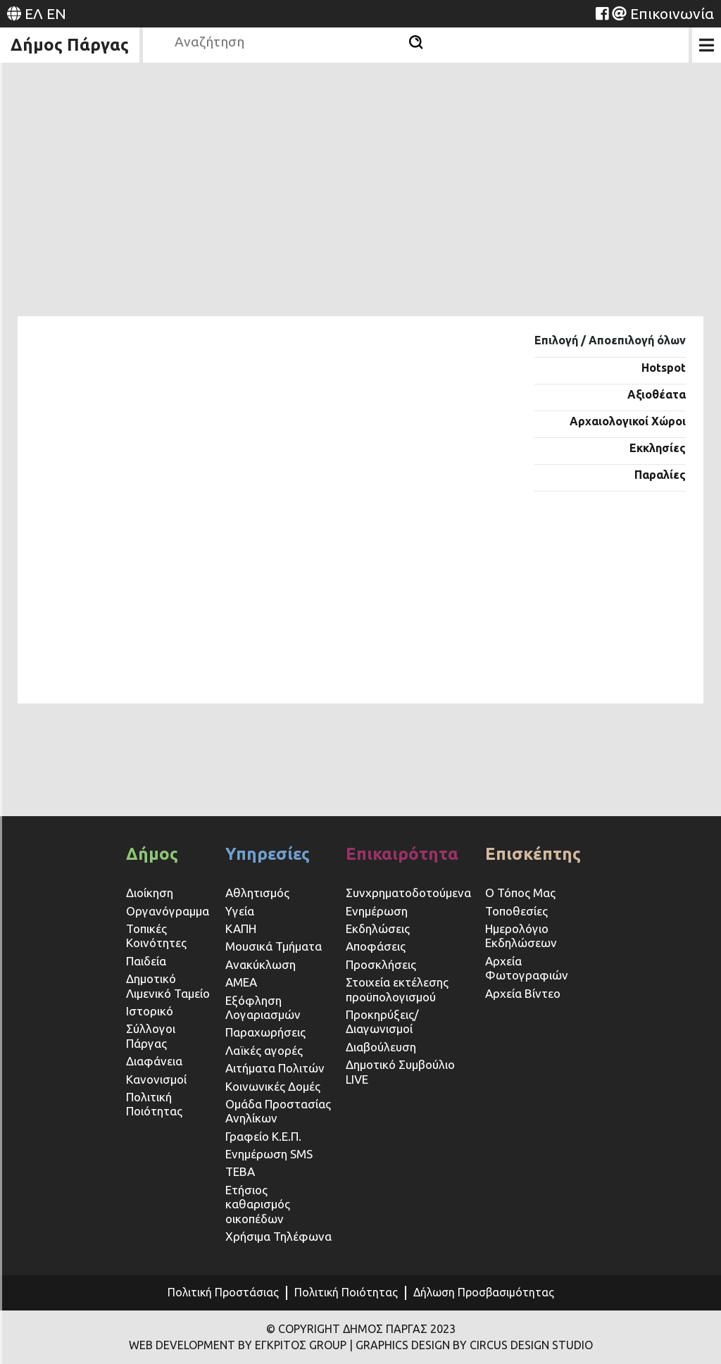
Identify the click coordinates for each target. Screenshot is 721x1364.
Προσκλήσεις (381, 964)
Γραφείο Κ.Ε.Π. (263, 1136)
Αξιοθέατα (656, 394)
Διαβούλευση (381, 1046)
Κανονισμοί (156, 1079)
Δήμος (152, 853)
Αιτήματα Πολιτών (275, 1068)
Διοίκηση (149, 892)
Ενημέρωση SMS (269, 1153)
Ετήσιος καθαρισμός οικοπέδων (257, 1204)
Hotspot (663, 367)
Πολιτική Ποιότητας (154, 1104)
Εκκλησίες (657, 448)
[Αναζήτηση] (416, 42)
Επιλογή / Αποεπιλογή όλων (610, 340)
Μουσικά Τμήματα (273, 946)
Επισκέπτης (533, 853)
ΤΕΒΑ (240, 1171)
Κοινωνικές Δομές (272, 1086)
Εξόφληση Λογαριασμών (263, 1007)
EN (56, 13)
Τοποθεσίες (516, 911)
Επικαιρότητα (402, 853)
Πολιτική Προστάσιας (223, 1292)
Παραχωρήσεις (266, 1032)
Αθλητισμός (257, 892)
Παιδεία (146, 961)
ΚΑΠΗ (240, 928)
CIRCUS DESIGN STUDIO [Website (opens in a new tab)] (531, 1345)
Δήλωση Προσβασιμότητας (483, 1292)
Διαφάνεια (154, 1061)
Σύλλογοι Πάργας (150, 1035)
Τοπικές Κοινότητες (156, 935)
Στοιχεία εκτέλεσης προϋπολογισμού (397, 989)
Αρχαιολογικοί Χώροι (628, 421)
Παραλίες (660, 474)
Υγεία (239, 911)
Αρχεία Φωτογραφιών (526, 968)
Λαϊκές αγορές (264, 1050)
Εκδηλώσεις (378, 928)
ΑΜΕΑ (241, 982)
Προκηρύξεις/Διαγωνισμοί (382, 1021)
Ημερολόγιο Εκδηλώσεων (521, 935)
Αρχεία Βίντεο (522, 993)
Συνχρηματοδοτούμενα (408, 892)
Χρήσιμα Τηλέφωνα (278, 1236)
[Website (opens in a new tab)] (602, 13)
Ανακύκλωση (260, 964)
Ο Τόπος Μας (520, 892)
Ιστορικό (149, 1011)
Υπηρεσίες (267, 853)
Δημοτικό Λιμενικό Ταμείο (168, 985)
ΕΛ (34, 13)
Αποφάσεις (376, 946)
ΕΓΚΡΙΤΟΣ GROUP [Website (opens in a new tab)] (300, 1345)
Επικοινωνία (672, 13)
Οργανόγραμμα (167, 911)
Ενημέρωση (377, 911)
